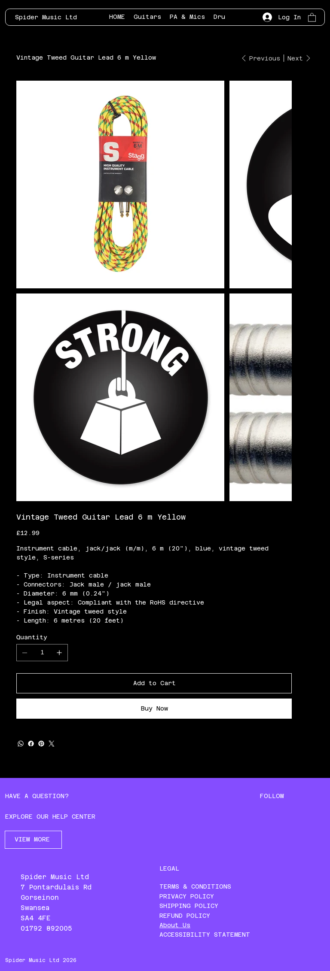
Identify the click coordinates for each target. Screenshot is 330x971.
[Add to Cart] (153, 683)
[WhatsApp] (20, 743)
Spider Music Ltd (46, 17)
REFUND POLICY (184, 915)
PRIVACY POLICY (186, 896)
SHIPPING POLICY (188, 905)
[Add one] (59, 652)
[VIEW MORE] (33, 840)
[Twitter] (51, 743)
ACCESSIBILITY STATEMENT (204, 934)
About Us (174, 925)
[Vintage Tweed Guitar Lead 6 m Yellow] (86, 57)
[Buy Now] (153, 709)
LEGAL (169, 868)
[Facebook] (31, 743)
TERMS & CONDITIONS (195, 886)
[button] (312, 16)
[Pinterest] (41, 743)
